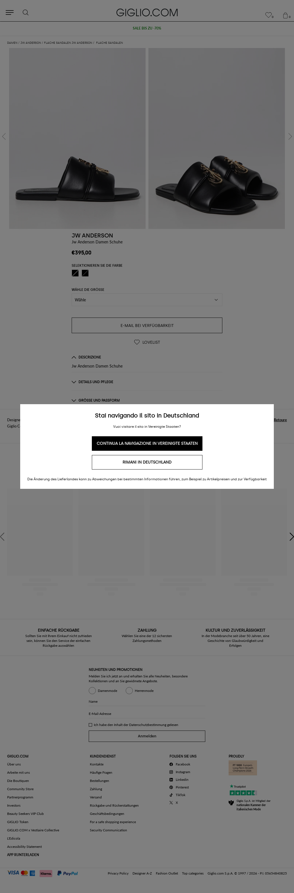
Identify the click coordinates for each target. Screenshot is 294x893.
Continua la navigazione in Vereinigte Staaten (147, 443)
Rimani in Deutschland (147, 462)
